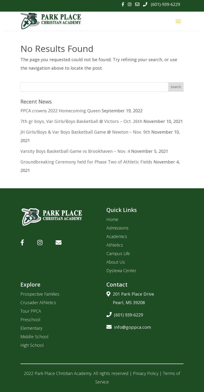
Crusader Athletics (38, 302)
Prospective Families (39, 294)
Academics (116, 236)
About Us (115, 262)
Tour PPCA (30, 311)
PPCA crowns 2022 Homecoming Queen (60, 110)
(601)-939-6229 (165, 4)
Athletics (114, 245)
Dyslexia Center (121, 270)
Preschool (30, 319)
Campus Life (118, 253)
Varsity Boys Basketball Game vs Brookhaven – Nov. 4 (75, 151)
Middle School (34, 336)
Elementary (31, 328)
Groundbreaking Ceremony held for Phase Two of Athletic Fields (86, 162)
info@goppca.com (128, 326)
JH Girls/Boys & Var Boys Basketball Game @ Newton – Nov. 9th (85, 132)
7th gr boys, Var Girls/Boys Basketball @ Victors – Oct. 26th (81, 121)
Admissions (117, 228)
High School (32, 345)
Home (112, 219)
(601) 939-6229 (124, 314)
